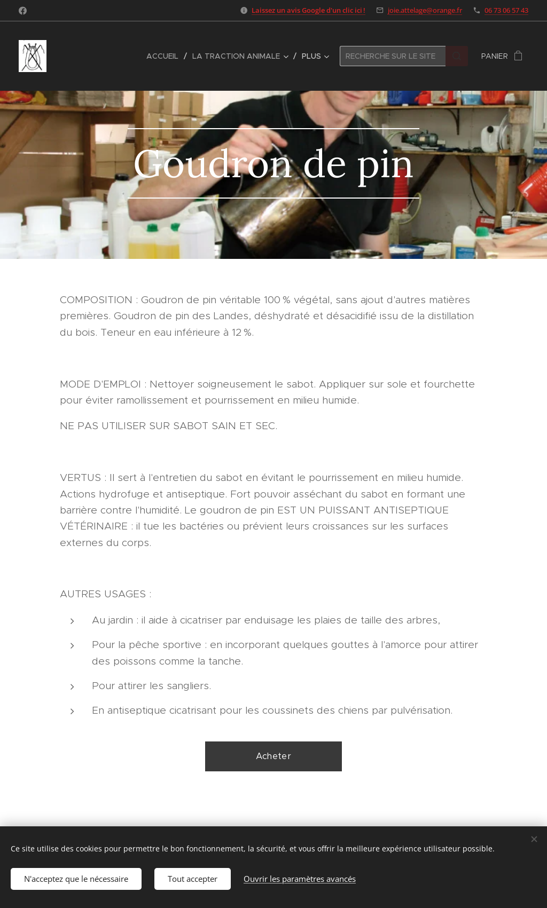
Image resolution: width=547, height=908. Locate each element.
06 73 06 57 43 (506, 10)
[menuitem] (165, 56)
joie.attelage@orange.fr (425, 10)
